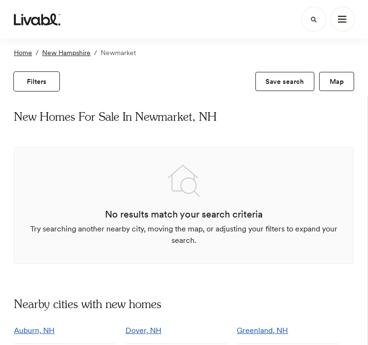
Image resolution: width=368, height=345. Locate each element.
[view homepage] (37, 19)
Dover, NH (143, 330)
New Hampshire (66, 53)
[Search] (314, 19)
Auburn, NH (34, 330)
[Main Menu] (343, 19)
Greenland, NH (262, 330)
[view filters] (36, 81)
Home (23, 53)
